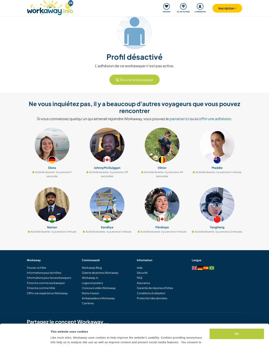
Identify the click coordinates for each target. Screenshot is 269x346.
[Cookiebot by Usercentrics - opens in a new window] (25, 338)
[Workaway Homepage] (50, 7)
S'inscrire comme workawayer (46, 283)
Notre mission (90, 293)
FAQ (139, 277)
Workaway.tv (90, 277)
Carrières (88, 303)
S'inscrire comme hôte (41, 288)
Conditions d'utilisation (151, 293)
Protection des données (152, 298)
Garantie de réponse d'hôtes (155, 288)
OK (237, 314)
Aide (140, 267)
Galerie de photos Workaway (100, 272)
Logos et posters (92, 283)
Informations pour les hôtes (44, 272)
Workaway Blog (92, 267)
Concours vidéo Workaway (99, 288)
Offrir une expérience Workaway (47, 293)
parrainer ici (179, 118)
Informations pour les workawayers (49, 277)
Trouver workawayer (134, 79)
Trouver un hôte (36, 267)
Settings (56, 338)
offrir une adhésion (215, 118)
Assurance (143, 283)
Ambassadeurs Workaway (98, 298)
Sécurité (142, 272)
